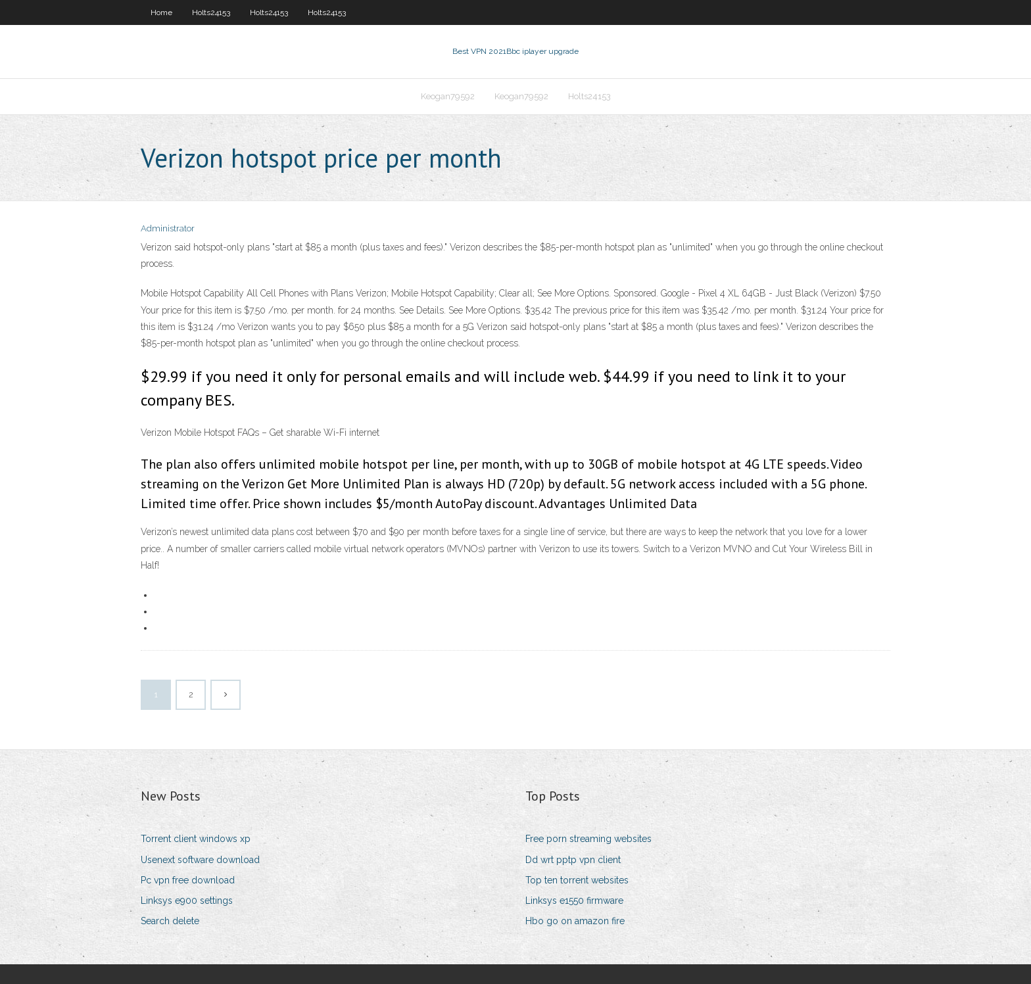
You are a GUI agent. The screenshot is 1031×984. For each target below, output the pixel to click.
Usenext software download (200, 860)
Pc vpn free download (188, 880)
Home (161, 12)
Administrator (168, 228)
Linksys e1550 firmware (574, 900)
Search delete (170, 921)
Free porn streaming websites (588, 838)
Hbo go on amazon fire (575, 921)
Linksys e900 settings (187, 900)
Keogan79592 (448, 96)
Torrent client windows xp (196, 838)
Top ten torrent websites (577, 880)
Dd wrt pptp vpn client (573, 860)
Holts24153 (211, 12)
